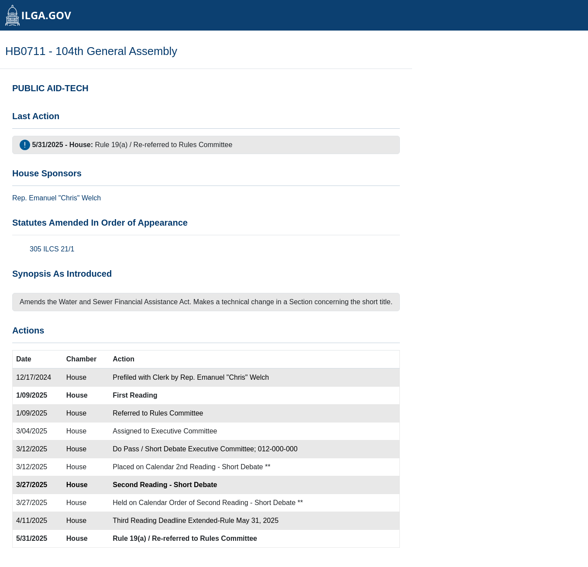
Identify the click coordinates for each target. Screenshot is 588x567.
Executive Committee (184, 431)
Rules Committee (206, 144)
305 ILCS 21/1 (52, 249)
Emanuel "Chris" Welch (65, 198)
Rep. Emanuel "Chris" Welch (224, 377)
